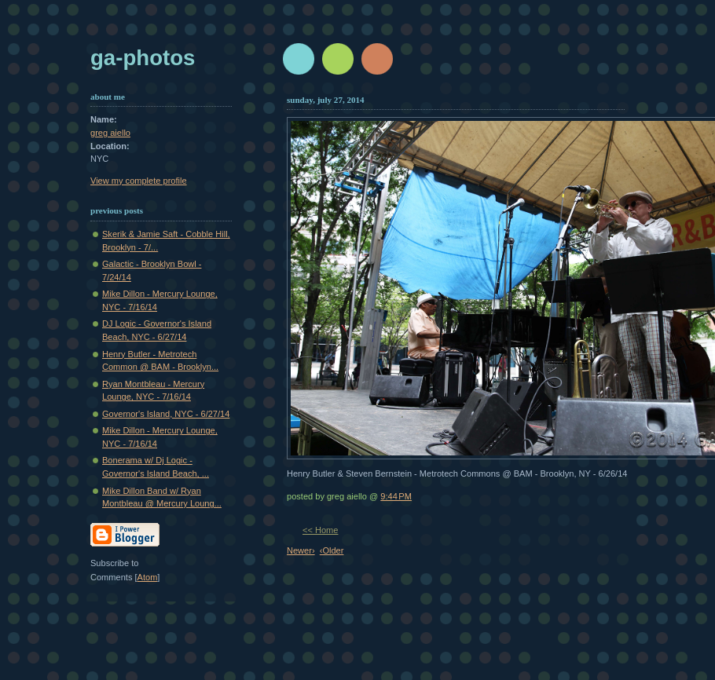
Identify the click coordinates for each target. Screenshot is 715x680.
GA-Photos (142, 58)
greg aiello (110, 132)
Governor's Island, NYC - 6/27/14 (165, 414)
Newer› (301, 550)
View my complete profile (138, 180)
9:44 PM (396, 496)
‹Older (332, 550)
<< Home (320, 530)
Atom (148, 577)
